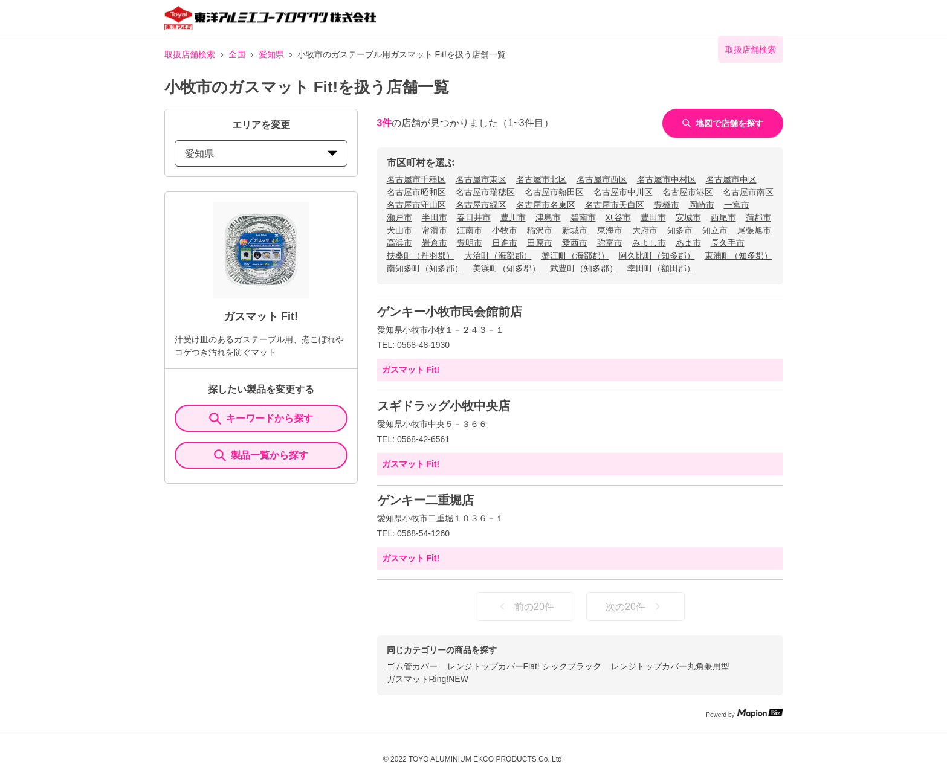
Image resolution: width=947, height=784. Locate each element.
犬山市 (399, 230)
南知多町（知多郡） (425, 268)
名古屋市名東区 (545, 205)
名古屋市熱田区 (554, 192)
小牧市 (504, 230)
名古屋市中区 (731, 179)
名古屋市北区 (541, 179)
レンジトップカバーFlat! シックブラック (524, 666)
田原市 (539, 243)
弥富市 (609, 243)
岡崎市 (701, 205)
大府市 (645, 230)
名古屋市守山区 (416, 205)
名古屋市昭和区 (416, 192)
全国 (236, 54)
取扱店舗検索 (189, 54)
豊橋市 (666, 205)
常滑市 (434, 230)
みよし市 (649, 243)
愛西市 (574, 243)
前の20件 (524, 606)
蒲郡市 (758, 217)
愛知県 (271, 54)
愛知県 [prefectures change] (261, 154)
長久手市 (728, 243)
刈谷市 (618, 217)
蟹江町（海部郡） (575, 255)
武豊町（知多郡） (584, 268)
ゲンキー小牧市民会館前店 (449, 311)
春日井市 (474, 217)
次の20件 (635, 606)
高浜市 (399, 243)
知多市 (680, 230)
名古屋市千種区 (416, 179)
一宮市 (736, 205)
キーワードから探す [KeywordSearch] (261, 419)
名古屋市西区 (602, 179)
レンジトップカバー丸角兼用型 (670, 666)
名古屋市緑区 (481, 205)
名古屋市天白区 (614, 205)
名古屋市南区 (748, 192)
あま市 (688, 243)
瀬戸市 (399, 217)
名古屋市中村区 (666, 179)
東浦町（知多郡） (738, 255)
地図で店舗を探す (722, 123)
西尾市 (723, 217)
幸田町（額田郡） (661, 268)
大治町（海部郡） (498, 255)
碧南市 (583, 217)
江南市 (469, 230)
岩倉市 (434, 243)
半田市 (434, 217)
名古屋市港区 (687, 192)
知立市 (715, 230)
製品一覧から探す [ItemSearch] (261, 455)
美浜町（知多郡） (506, 268)
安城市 (688, 217)
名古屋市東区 (481, 179)
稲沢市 (539, 230)
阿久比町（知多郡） (657, 255)
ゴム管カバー (412, 666)
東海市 (609, 230)
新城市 (574, 230)
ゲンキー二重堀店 (425, 500)
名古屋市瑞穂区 (485, 192)
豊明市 (469, 243)
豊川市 (513, 217)
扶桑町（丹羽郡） (420, 255)
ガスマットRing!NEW (427, 679)
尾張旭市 (754, 230)
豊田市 (653, 217)
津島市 (548, 217)
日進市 (504, 243)
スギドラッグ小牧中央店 (443, 406)
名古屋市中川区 (623, 192)
